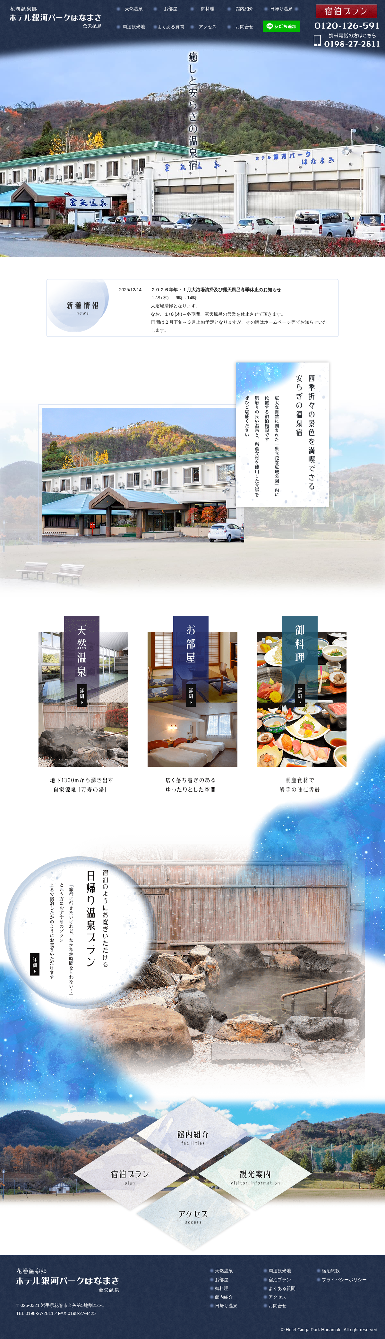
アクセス (208, 26)
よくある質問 (170, 26)
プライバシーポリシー (344, 1279)
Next (377, 128)
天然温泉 (134, 8)
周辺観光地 (134, 26)
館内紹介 (244, 8)
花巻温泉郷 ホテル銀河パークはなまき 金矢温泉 (55, 17)
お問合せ (244, 26)
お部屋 (170, 8)
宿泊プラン (280, 1279)
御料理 (207, 8)
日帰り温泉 (281, 8)
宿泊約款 (331, 1270)
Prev (8, 128)
